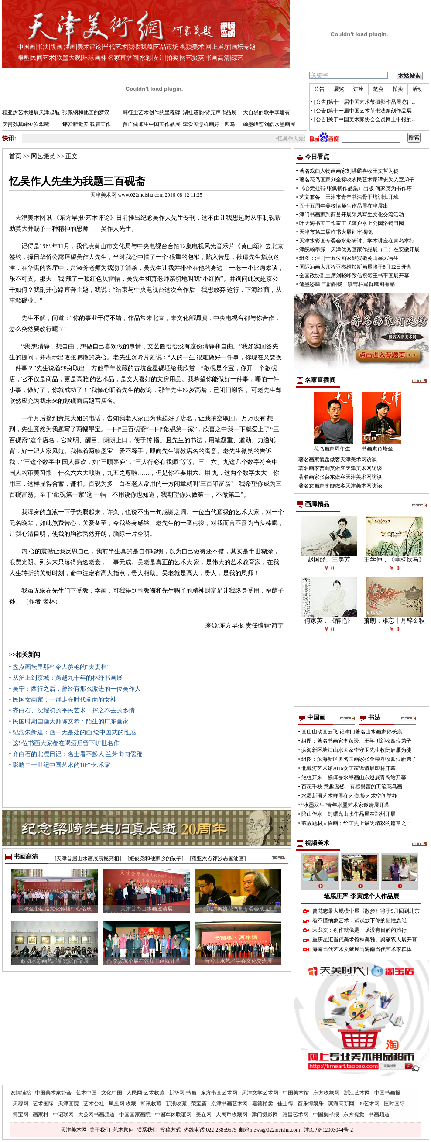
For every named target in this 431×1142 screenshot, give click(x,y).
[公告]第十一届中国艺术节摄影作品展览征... (365, 102)
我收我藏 (140, 47)
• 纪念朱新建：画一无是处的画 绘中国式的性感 (73, 732)
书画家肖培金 (377, 449)
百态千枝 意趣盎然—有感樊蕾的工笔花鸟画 (351, 787)
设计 (159, 58)
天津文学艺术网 (260, 1093)
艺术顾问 (123, 1130)
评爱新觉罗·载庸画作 (86, 124)
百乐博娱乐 (311, 1104)
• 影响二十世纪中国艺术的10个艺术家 (59, 765)
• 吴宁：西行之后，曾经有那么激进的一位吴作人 (75, 688)
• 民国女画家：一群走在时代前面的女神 (62, 699)
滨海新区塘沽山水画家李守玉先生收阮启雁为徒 (356, 750)
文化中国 (111, 1093)
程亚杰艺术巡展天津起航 (31, 112)
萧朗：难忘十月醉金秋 (394, 620)
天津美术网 (74, 1130)
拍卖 (172, 58)
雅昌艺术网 (295, 1114)
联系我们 (147, 1130)
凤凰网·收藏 (122, 1104)
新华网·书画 (182, 1093)
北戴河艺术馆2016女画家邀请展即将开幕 (348, 768)
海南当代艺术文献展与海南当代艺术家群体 (362, 949)
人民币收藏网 (231, 1114)
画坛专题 (243, 47)
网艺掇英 (192, 58)
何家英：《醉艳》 (328, 620)
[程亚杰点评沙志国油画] (218, 859)
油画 (70, 47)
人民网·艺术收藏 (145, 1093)
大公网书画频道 (96, 1114)
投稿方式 (170, 1130)
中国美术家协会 (53, 1093)
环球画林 (94, 58)
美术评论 (89, 47)
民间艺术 (43, 58)
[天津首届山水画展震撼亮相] (88, 859)
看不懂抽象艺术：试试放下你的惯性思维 (359, 920)
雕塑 (23, 58)
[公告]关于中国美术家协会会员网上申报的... (365, 119)
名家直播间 (123, 58)
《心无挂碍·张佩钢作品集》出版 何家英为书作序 (355, 188)
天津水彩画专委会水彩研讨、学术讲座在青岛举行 (356, 241)
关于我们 (99, 1130)
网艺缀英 (43, 156)
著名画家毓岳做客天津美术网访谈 (337, 460)
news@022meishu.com (275, 1130)
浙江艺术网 (357, 1093)
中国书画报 (387, 1093)
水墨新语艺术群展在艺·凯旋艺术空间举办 (349, 796)
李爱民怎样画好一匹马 (209, 124)
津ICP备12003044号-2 (328, 1130)
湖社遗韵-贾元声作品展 (210, 112)
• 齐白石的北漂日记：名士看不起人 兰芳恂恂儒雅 (76, 754)
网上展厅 (217, 47)
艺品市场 (166, 47)
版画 (56, 47)
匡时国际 (394, 1104)
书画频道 (379, 1114)
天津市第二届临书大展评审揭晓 (336, 232)
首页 (15, 156)
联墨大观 (68, 58)
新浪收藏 (176, 1104)
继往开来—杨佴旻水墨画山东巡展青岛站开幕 (353, 777)
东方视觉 (353, 1114)
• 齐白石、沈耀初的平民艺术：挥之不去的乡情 (72, 710)
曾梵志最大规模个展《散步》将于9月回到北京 (366, 911)
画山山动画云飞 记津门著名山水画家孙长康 (351, 732)
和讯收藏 (150, 1104)
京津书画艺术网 (229, 1104)
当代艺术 (115, 47)
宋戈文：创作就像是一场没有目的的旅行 (359, 930)
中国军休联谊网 (173, 1114)
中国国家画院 (135, 1114)
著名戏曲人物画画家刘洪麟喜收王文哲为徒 (349, 171)
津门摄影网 (265, 1114)
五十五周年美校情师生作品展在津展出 (343, 206)
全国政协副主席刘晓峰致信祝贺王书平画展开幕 (354, 276)
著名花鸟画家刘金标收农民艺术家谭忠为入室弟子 (356, 180)
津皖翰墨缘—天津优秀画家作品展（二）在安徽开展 (359, 249)
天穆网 (20, 1104)
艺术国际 (43, 1104)
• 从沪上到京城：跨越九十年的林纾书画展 (66, 678)
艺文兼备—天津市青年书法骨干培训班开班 (349, 197)
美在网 (204, 1114)
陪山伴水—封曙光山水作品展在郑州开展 (348, 814)
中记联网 (63, 1114)
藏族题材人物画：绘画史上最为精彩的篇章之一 (356, 823)
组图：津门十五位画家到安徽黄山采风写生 (349, 258)
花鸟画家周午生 (332, 449)
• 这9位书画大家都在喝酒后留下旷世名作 (64, 743)
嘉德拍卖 (262, 1104)
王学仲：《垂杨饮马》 (394, 559)
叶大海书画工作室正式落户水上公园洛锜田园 (351, 223)
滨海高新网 (341, 1104)
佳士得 (285, 1104)
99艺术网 (369, 1104)
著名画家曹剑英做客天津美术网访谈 (340, 468)
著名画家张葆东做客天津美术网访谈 (340, 477)
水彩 (146, 58)
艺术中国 (86, 1093)
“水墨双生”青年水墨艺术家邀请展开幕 (345, 805)
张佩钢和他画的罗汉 (85, 112)
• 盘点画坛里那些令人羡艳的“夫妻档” (59, 667)
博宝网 (20, 1114)
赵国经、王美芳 (329, 559)
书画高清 (217, 58)
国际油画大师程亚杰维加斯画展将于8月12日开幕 (355, 267)
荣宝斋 (199, 1104)
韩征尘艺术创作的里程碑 (151, 112)
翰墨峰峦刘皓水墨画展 (269, 124)
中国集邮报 (326, 1114)
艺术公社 (93, 1104)
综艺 (237, 58)
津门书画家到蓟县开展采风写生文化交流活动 (351, 214)
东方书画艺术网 (219, 1093)
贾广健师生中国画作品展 (151, 124)
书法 (43, 47)
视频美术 (192, 47)
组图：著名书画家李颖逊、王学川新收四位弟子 (356, 741)
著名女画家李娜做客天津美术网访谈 (340, 486)
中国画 (26, 47)
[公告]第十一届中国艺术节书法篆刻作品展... (365, 111)
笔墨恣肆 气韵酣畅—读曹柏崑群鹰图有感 (347, 284)
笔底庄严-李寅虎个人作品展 (361, 896)
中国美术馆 (296, 1093)
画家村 (40, 1114)
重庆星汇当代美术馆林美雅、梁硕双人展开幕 (364, 940)
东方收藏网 (326, 1093)
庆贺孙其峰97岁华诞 (25, 124)
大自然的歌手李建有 (266, 112)
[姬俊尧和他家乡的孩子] (156, 859)
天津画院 (68, 1104)
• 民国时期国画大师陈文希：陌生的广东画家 (69, 721)
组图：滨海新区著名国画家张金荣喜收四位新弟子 (359, 759)
